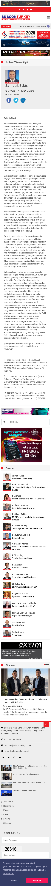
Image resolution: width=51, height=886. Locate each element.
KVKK (5, 814)
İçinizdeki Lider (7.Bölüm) (23, 596)
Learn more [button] (8, 873)
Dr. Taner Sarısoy (19, 525)
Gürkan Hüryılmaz (20, 544)
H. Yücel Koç (17, 555)
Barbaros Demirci (20, 484)
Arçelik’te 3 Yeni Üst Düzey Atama (26, 774)
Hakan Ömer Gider (20, 574)
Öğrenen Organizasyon (22, 616)
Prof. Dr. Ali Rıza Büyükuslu (24, 603)
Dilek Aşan (16, 496)
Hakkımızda (8, 806)
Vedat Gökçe (18, 632)
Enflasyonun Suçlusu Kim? (23, 606)
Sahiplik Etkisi (18, 538)
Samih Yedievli (18, 622)
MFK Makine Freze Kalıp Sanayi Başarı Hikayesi (28, 518)
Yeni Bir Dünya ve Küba (22, 558)
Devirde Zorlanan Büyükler (23, 508)
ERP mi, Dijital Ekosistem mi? (24, 587)
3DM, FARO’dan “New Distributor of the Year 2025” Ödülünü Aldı (25, 701)
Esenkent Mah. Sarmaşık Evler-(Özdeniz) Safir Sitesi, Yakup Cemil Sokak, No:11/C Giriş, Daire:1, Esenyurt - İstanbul (23, 731)
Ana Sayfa (8, 801)
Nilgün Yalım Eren (20, 594)
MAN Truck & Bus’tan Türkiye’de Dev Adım (29, 783)
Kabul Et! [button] (37, 881)
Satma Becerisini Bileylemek (24, 577)
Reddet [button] (13, 881)
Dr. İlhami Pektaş (19, 514)
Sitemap (7, 823)
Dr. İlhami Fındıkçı (20, 505)
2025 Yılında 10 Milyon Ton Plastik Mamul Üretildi (29, 488)
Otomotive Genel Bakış (22, 479)
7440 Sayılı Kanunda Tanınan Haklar (27, 528)
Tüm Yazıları (12, 95)
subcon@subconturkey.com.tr (16, 745)
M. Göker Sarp (18, 584)
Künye (6, 810)
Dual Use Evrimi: (19, 625)
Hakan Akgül (17, 565)
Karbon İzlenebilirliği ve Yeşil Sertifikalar (29, 499)
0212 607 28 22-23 (11, 739)
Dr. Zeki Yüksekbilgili (21, 535)
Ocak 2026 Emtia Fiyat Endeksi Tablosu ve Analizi (29, 548)
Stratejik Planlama (20, 568)
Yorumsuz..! (17, 635)
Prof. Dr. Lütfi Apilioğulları (23, 613)
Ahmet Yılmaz (18, 476)
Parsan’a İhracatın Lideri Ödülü (25, 791)
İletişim (6, 819)
